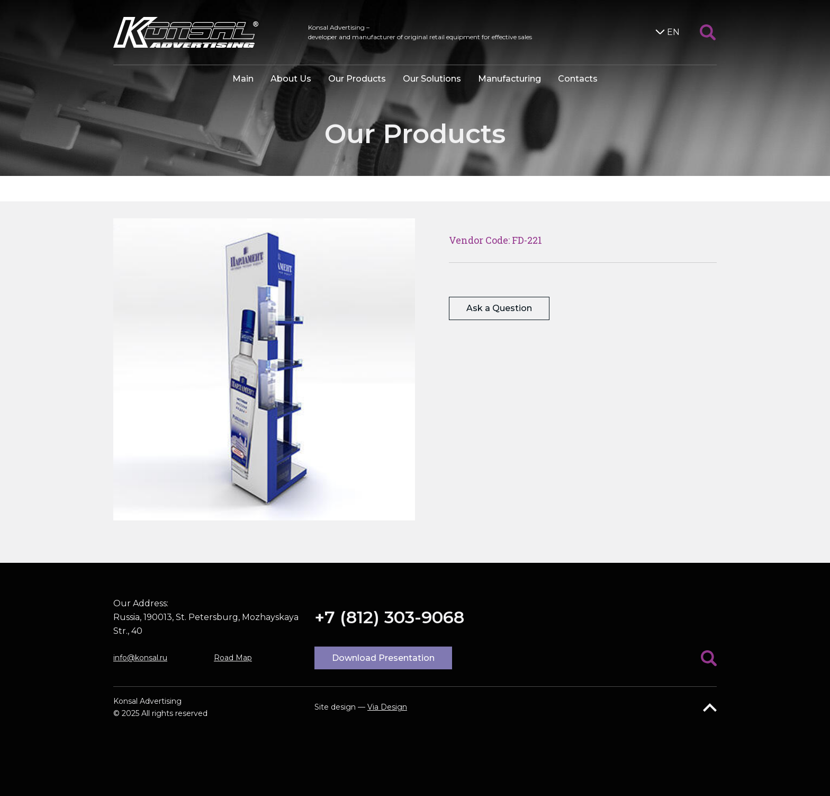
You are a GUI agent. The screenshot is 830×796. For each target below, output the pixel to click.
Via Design (387, 707)
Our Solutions (432, 79)
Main (243, 79)
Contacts (578, 79)
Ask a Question (499, 308)
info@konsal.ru (140, 657)
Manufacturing (509, 79)
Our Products (357, 79)
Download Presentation (383, 658)
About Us (290, 79)
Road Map (233, 657)
